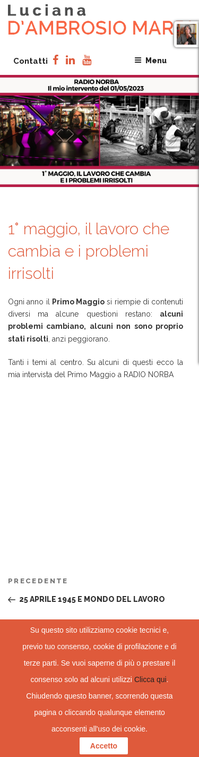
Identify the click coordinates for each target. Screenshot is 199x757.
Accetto (103, 746)
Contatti (30, 61)
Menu (150, 60)
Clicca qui (150, 679)
